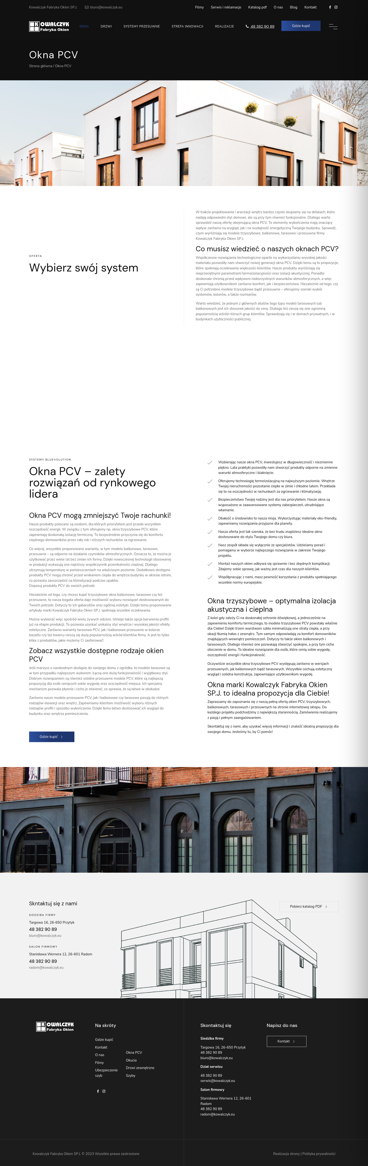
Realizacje (224, 26)
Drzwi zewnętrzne (140, 1067)
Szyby (130, 1075)
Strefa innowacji (187, 26)
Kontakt (310, 7)
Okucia (131, 1060)
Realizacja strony (286, 1153)
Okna (84, 26)
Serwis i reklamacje (226, 7)
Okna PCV (134, 1052)
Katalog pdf (257, 7)
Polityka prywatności (319, 1153)
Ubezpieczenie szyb (106, 1073)
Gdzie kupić (104, 1039)
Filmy (199, 7)
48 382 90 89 (259, 26)
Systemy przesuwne (141, 26)
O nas (278, 7)
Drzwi (106, 26)
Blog (294, 7)
